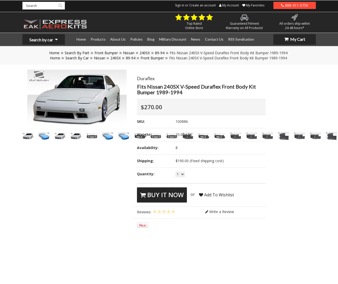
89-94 (159, 52)
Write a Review (219, 211)
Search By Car (77, 58)
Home (54, 52)
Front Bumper (106, 52)
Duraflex (146, 78)
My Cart (294, 39)
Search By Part (77, 52)
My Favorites (253, 5)
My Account (229, 5)
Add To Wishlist (216, 195)
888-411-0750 (294, 5)
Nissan (128, 52)
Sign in (179, 5)
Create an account (202, 5)
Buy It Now (162, 194)
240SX (145, 52)
